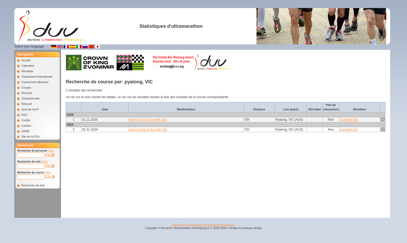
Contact (26, 125)
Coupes (26, 87)
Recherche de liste (32, 185)
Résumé (26, 103)
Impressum (179, 224)
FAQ (24, 114)
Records (26, 93)
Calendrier (27, 65)
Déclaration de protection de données (211, 224)
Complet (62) (349, 120)
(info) (51, 150)
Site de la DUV (30, 136)
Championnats (30, 98)
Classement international (36, 76)
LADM (25, 131)
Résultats (27, 71)
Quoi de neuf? (30, 109)
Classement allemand (34, 82)
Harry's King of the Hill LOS (148, 120)
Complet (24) (349, 129)
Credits (25, 120)
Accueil (25, 60)
